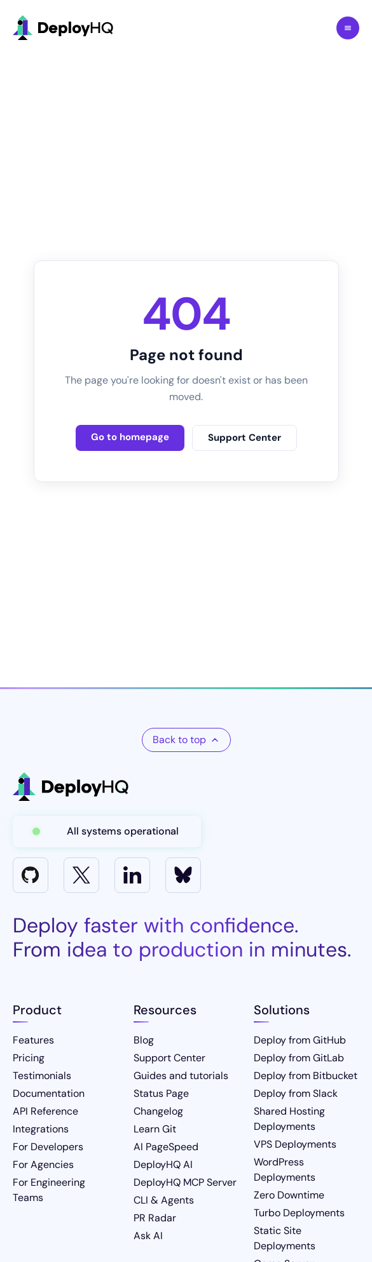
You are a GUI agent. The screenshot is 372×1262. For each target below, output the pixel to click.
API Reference (45, 1111)
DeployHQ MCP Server (185, 1182)
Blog (144, 1040)
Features (33, 1040)
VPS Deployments (295, 1144)
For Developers (48, 1146)
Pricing (29, 1057)
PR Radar (155, 1218)
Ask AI (148, 1235)
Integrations (41, 1129)
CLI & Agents (164, 1200)
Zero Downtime (289, 1195)
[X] (81, 875)
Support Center (244, 437)
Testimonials (42, 1075)
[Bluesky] (183, 875)
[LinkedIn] (132, 875)
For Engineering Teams (49, 1190)
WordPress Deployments (284, 1169)
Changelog (158, 1111)
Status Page (161, 1093)
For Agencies (43, 1164)
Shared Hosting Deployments (289, 1118)
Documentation (49, 1093)
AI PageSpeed (166, 1146)
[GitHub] (30, 875)
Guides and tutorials (181, 1075)
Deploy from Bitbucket (305, 1075)
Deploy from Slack (296, 1093)
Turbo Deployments (299, 1212)
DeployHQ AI (163, 1164)
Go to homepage (130, 437)
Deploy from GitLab (299, 1057)
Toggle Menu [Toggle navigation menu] (347, 28)
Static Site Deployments (284, 1238)
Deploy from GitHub (300, 1040)
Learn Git (155, 1129)
